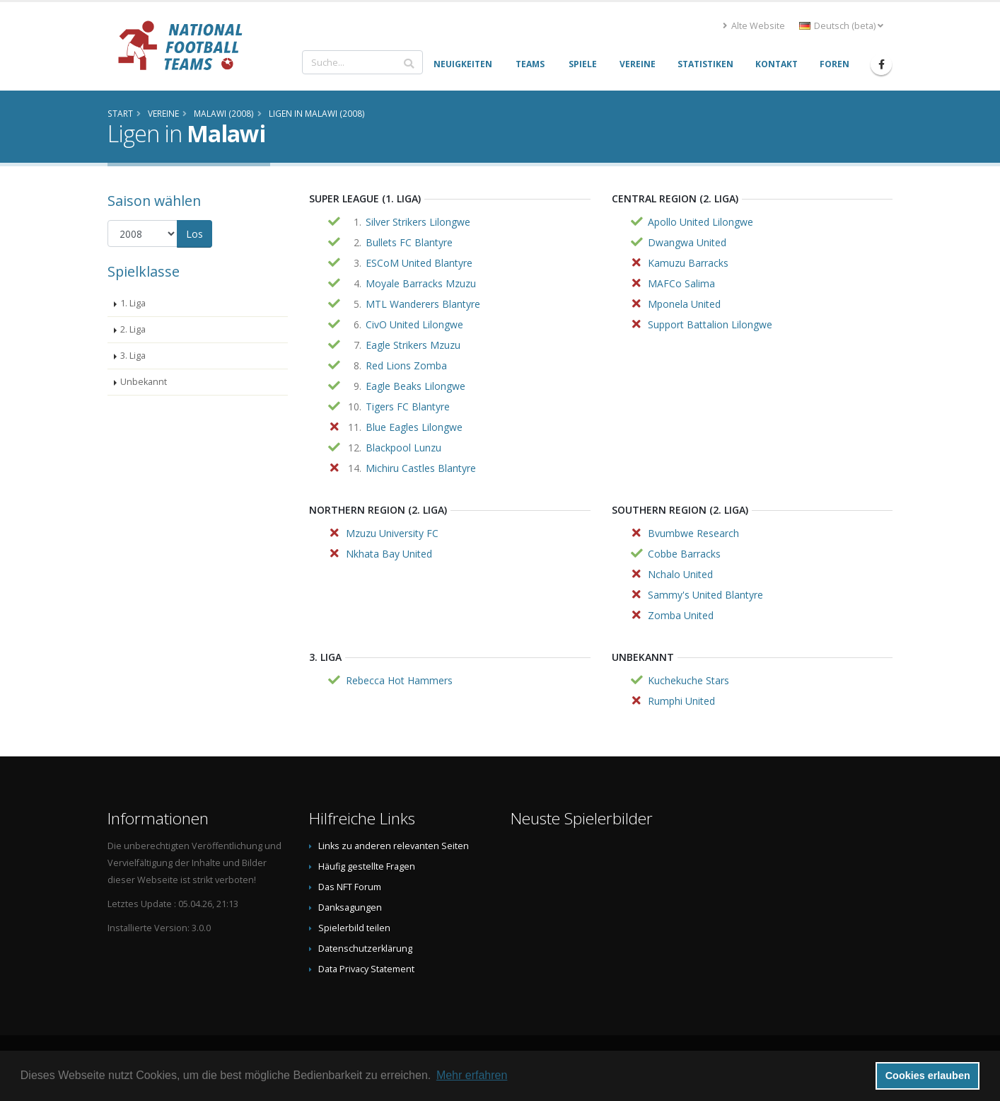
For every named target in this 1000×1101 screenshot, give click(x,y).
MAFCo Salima (681, 283)
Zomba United (681, 615)
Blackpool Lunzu (403, 447)
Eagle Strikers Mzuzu (413, 345)
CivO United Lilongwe (414, 324)
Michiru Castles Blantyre (421, 468)
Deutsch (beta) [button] (841, 26)
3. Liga (133, 356)
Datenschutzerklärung (365, 949)
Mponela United (684, 304)
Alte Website (754, 26)
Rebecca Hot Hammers (399, 680)
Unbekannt (143, 382)
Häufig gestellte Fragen (366, 866)
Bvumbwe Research (693, 533)
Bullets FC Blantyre (409, 242)
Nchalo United (680, 574)
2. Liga (133, 329)
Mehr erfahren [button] (472, 1075)
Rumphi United (681, 701)
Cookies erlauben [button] (927, 1075)
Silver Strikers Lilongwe (418, 222)
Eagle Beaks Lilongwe (415, 386)
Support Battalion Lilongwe (710, 324)
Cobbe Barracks (684, 553)
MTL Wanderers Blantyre (423, 304)
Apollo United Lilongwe (700, 222)
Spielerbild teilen (354, 928)
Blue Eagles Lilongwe (414, 427)
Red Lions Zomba (406, 365)
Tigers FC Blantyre (408, 406)
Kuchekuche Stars (688, 680)
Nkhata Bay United (389, 553)
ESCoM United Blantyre (419, 263)
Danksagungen (350, 907)
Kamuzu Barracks (688, 263)
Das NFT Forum (349, 887)
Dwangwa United (687, 242)
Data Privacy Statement (366, 969)
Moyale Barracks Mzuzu (421, 283)
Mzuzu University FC (392, 533)
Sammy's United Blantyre (705, 594)
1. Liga (133, 303)
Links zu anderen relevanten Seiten (393, 846)
